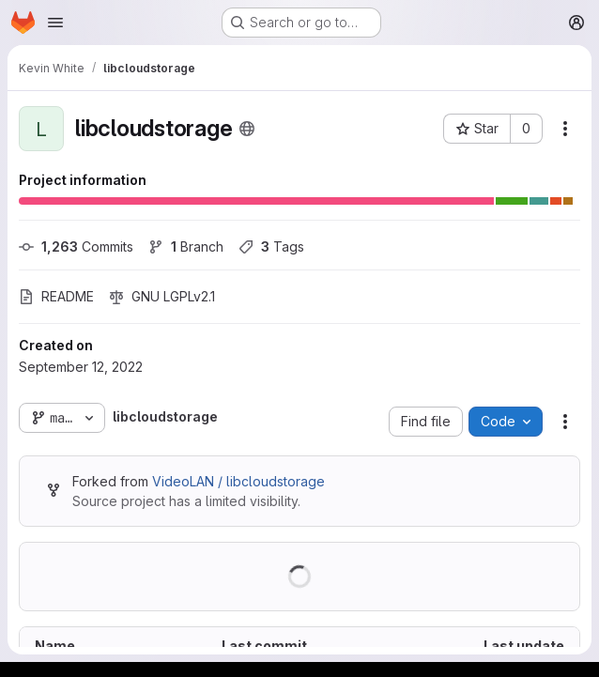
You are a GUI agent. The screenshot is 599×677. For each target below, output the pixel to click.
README (56, 296)
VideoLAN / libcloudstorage (238, 481)
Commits (76, 246)
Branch (185, 246)
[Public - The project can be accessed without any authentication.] (246, 128)
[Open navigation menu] (55, 23)
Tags (271, 246)
